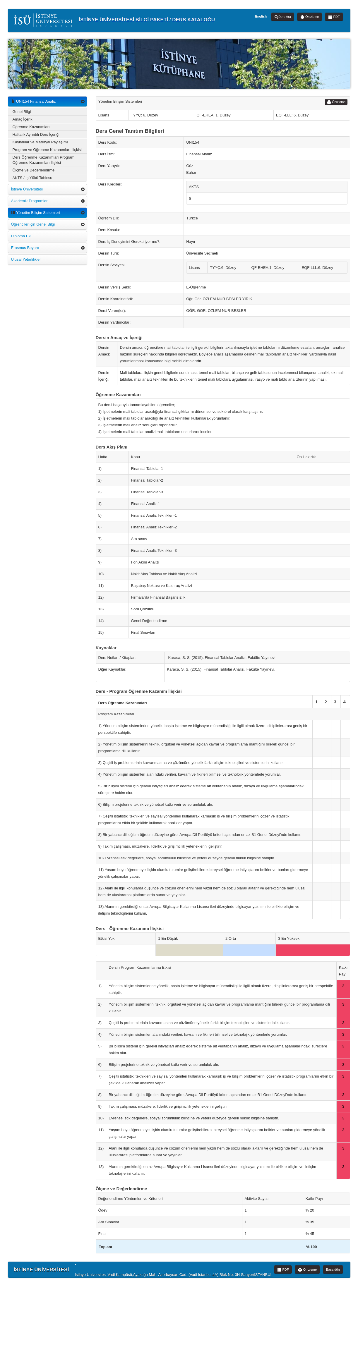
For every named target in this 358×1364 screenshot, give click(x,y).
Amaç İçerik (22, 119)
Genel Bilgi (22, 111)
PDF (334, 17)
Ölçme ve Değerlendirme (34, 170)
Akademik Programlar (29, 201)
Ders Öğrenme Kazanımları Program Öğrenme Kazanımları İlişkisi (44, 160)
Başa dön (333, 1269)
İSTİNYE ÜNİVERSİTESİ (41, 1269)
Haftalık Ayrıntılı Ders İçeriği (36, 134)
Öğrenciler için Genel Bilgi (33, 224)
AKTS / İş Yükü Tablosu (32, 178)
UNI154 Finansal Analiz (33, 101)
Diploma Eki (21, 236)
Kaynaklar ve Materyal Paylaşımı (40, 142)
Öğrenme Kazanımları (31, 127)
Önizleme (309, 17)
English (261, 16)
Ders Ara (282, 17)
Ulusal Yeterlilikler (26, 259)
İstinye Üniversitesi (27, 189)
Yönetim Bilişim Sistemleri (35, 212)
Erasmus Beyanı (25, 247)
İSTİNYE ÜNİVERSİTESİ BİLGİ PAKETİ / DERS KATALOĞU (114, 20)
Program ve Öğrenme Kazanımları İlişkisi (47, 149)
